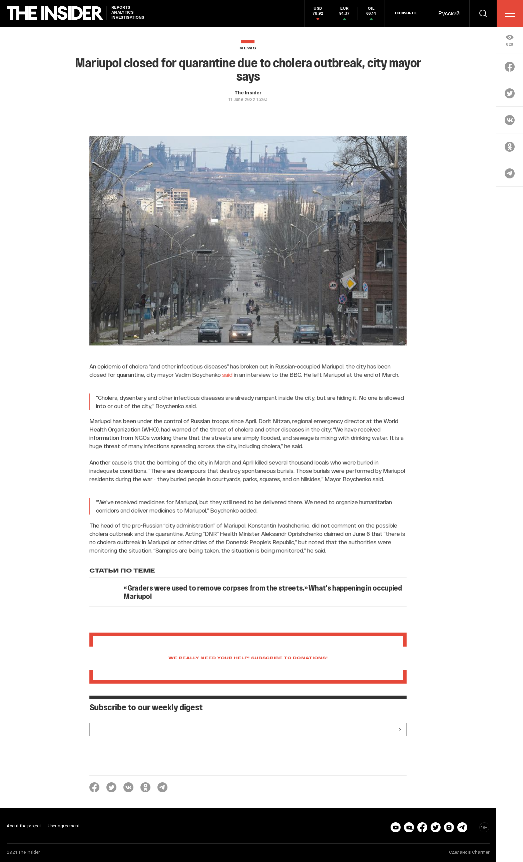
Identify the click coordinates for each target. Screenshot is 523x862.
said (227, 374)
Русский (449, 13)
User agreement (64, 825)
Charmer (481, 852)
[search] (483, 13)
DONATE (406, 13)
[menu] (510, 14)
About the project (24, 825)
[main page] (55, 13)
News (247, 48)
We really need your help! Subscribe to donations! (248, 658)
